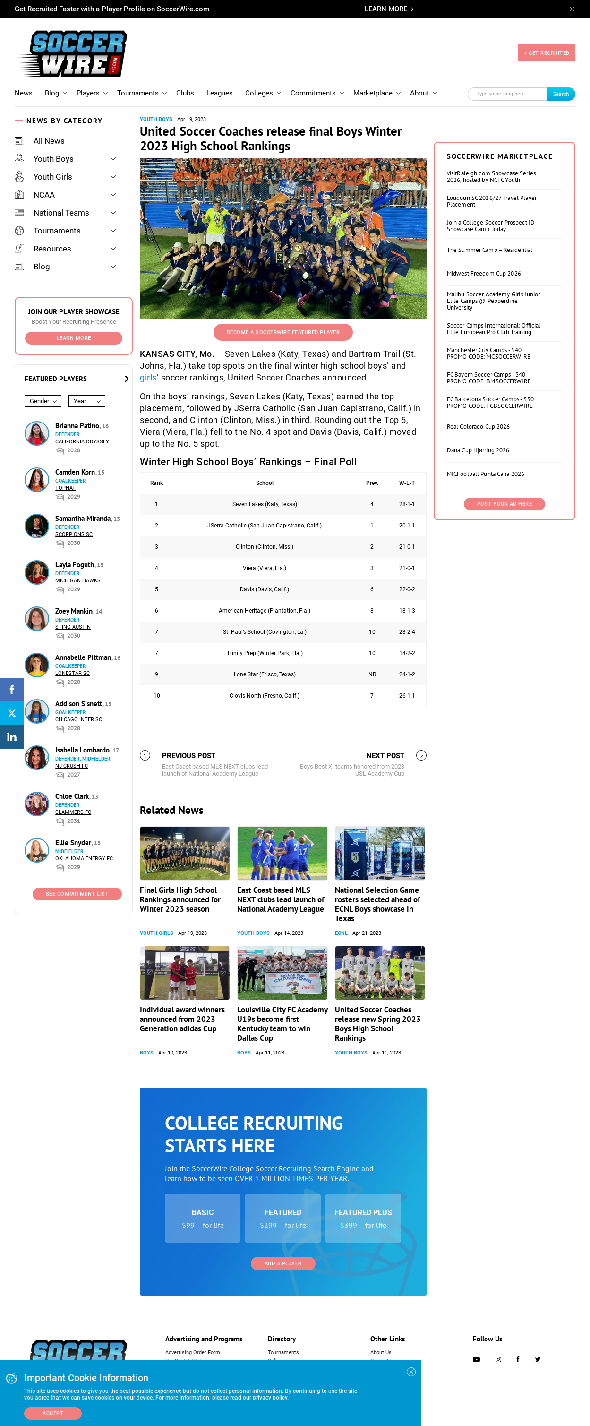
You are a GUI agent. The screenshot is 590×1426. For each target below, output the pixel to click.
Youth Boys (44, 159)
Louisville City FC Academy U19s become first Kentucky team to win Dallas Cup (282, 1023)
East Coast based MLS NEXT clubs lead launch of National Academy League (280, 899)
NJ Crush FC (71, 766)
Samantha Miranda (83, 518)
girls (148, 377)
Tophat (65, 488)
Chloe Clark (73, 796)
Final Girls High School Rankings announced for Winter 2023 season (180, 899)
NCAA (35, 194)
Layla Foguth (75, 564)
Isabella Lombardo (83, 749)
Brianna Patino (78, 425)
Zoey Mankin (74, 610)
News (24, 93)
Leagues (219, 93)
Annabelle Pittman (84, 657)
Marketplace (373, 93)
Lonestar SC (72, 673)
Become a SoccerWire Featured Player (283, 332)
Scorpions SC (74, 534)
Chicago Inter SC (78, 720)
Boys (147, 1053)
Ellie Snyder (74, 842)
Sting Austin (73, 627)
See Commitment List (77, 894)
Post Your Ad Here (504, 504)
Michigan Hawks (78, 581)
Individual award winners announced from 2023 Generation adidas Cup (182, 1019)
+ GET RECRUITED (547, 53)
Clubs (185, 93)
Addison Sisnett (79, 703)
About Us (381, 1352)
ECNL (341, 933)
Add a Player (283, 1264)
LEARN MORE (386, 9)
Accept (53, 1413)
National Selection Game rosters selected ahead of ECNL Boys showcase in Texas (377, 904)
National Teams (52, 212)
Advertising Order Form (192, 1352)
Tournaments (138, 93)
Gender (39, 401)
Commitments (313, 93)
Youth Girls (43, 176)
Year (80, 401)
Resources (43, 248)
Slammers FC (73, 812)
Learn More (74, 338)
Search (561, 93)
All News (40, 141)
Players (88, 93)
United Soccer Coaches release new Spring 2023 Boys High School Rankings (378, 1023)
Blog (52, 93)
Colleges (259, 93)
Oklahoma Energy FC (84, 859)
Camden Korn (76, 471)
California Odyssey (82, 442)
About (419, 93)
